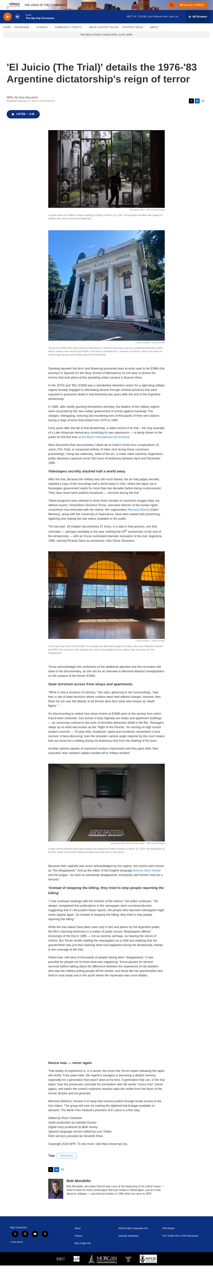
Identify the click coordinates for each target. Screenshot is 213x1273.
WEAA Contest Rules (104, 34)
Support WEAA (132, 34)
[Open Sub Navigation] (31, 34)
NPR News (66, 1163)
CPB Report (168, 1236)
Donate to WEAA (194, 9)
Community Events (68, 34)
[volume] (17, 24)
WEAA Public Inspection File (133, 1236)
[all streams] (198, 24)
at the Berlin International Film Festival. (104, 444)
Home (7, 34)
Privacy (78, 1243)
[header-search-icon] (171, 9)
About (154, 34)
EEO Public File (83, 1251)
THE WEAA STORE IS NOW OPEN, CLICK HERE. (106, 42)
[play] (7, 24)
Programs (21, 34)
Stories (42, 34)
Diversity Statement (128, 1243)
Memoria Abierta (138, 517)
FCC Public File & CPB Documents (180, 1243)
